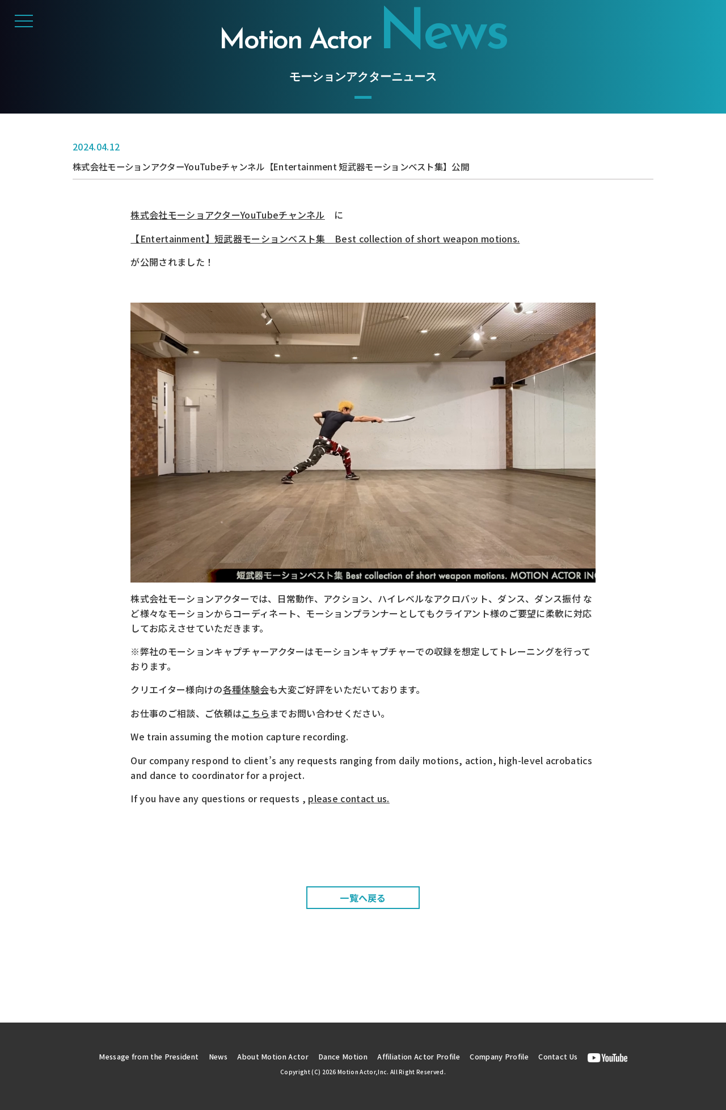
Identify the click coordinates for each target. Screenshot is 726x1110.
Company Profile (506, 1056)
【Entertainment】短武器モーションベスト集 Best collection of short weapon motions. (325, 238)
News (214, 1056)
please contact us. (349, 798)
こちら (255, 713)
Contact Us (568, 1056)
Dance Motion (344, 1056)
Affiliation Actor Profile (422, 1056)
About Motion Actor (271, 1056)
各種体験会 (246, 689)
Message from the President (141, 1056)
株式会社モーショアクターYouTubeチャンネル (227, 214)
